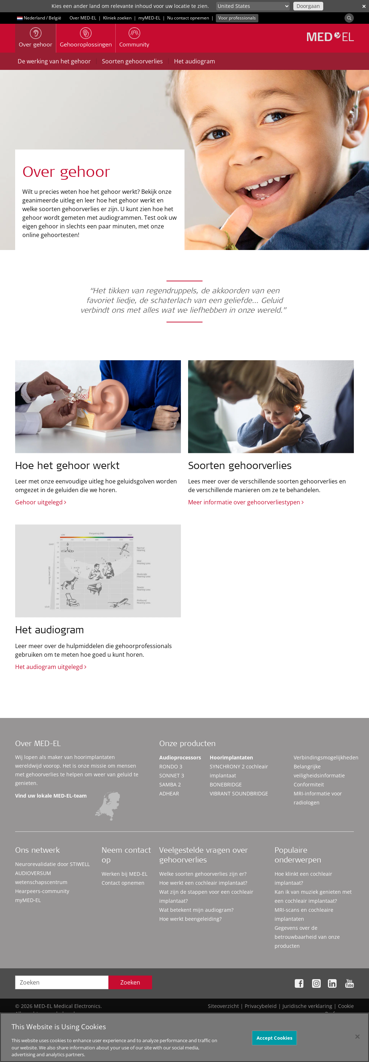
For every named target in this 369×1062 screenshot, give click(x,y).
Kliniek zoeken (117, 18)
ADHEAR (169, 793)
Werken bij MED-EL (124, 873)
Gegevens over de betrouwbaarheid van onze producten (307, 936)
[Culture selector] (253, 6)
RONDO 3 (170, 766)
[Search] (349, 18)
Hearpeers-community (42, 891)
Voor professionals (237, 18)
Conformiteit (309, 784)
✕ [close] (364, 6)
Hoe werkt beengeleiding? (190, 918)
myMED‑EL (149, 18)
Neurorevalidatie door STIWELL (52, 864)
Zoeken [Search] (130, 982)
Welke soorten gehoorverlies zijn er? (202, 873)
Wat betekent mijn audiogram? (196, 909)
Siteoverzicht (223, 1006)
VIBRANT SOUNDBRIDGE (239, 793)
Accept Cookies (275, 1040)
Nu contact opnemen (188, 18)
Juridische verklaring (307, 1006)
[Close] (357, 1039)
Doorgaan (308, 6)
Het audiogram (194, 61)
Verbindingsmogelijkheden (326, 757)
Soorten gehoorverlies (132, 61)
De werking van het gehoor (54, 61)
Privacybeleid (261, 1006)
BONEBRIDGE (226, 784)
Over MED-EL (83, 18)
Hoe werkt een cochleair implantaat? (203, 882)
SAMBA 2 (170, 784)
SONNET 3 (171, 775)
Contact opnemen (123, 882)
